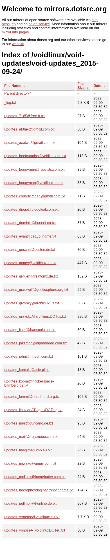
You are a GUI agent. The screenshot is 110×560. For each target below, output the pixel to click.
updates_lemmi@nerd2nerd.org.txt (32, 397)
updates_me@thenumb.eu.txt (28, 450)
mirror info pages (15, 32)
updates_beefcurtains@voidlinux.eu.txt (35, 156)
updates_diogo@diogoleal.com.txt (31, 209)
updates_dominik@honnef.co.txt (30, 223)
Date (97, 86)
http (95, 20)
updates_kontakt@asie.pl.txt (26, 370)
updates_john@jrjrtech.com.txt (28, 356)
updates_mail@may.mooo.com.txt (31, 437)
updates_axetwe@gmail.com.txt (29, 143)
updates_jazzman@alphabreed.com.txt (35, 343)
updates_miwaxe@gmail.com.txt (30, 463)
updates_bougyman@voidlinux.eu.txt (33, 183)
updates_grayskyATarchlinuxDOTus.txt (35, 316)
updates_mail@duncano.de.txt (28, 423)
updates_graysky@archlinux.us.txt (31, 303)
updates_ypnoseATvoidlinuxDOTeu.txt (34, 530)
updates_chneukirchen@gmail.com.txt (34, 196)
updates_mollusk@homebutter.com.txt (34, 477)
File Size (81, 86)
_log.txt (10, 103)
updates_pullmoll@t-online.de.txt (30, 503)
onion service (39, 24)
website (18, 44)
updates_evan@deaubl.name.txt (30, 236)
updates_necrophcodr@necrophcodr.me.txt (38, 490)
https (6, 24)
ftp (14, 24)
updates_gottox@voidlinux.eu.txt (30, 263)
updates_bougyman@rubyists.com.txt (34, 169)
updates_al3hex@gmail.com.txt (29, 129)
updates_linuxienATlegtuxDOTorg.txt (33, 410)
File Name (12, 86)
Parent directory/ (17, 93)
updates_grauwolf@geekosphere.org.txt (36, 290)
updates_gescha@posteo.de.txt (29, 250)
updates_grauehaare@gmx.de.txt (31, 276)
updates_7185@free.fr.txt (24, 116)
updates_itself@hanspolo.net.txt (30, 330)
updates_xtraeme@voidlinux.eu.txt (32, 517)
